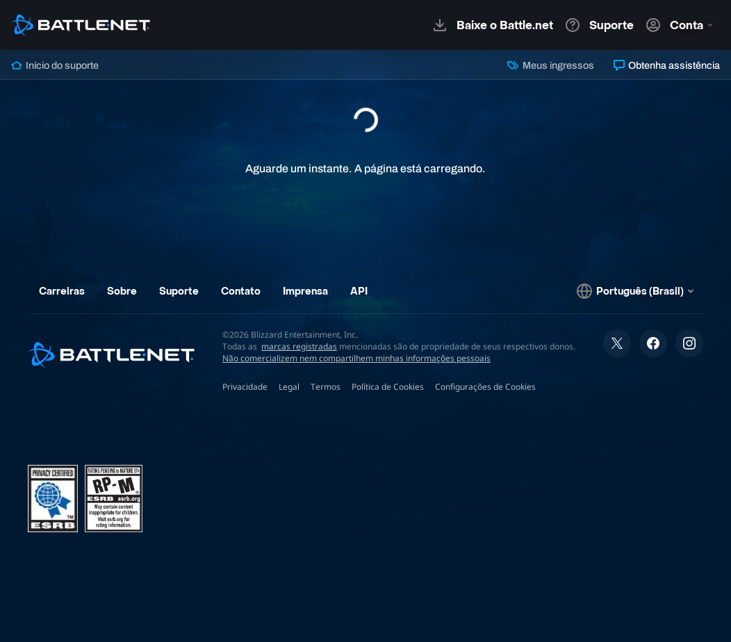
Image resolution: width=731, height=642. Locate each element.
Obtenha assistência (667, 65)
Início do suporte (55, 65)
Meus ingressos (550, 65)
